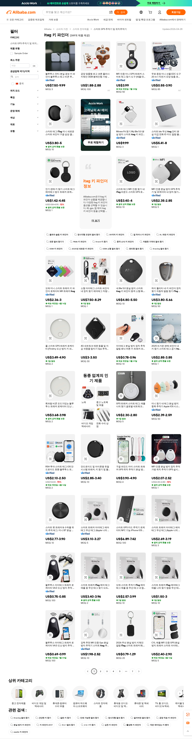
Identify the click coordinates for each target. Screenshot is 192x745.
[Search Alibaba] (76, 12)
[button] (111, 12)
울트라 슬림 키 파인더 (57, 234)
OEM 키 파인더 (54, 248)
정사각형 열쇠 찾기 (114, 718)
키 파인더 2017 (44, 725)
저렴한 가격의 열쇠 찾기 (152, 241)
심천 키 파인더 (109, 725)
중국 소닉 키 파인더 (124, 241)
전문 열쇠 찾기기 (55, 241)
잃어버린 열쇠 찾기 (140, 718)
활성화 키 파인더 (132, 725)
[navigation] (24, 351)
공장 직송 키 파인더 (166, 718)
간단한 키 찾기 (43, 718)
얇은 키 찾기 (64, 718)
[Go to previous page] (88, 671)
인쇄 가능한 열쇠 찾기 (88, 718)
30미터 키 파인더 (115, 234)
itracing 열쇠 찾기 (159, 248)
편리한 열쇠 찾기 (135, 248)
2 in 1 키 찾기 (88, 725)
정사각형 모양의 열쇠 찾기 (87, 234)
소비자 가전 (62, 29)
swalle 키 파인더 (19, 732)
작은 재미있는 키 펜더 (158, 725)
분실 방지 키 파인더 (20, 725)
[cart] (150, 12)
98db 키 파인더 (78, 241)
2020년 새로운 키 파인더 (80, 248)
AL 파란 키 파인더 (165, 234)
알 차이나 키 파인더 (140, 234)
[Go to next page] (139, 671)
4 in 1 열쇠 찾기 (67, 725)
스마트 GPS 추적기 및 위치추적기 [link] (110, 29)
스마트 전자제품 (81, 29)
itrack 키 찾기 (100, 241)
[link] (188, 714)
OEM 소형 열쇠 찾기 (109, 248)
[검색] (121, 12)
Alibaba (47, 29)
